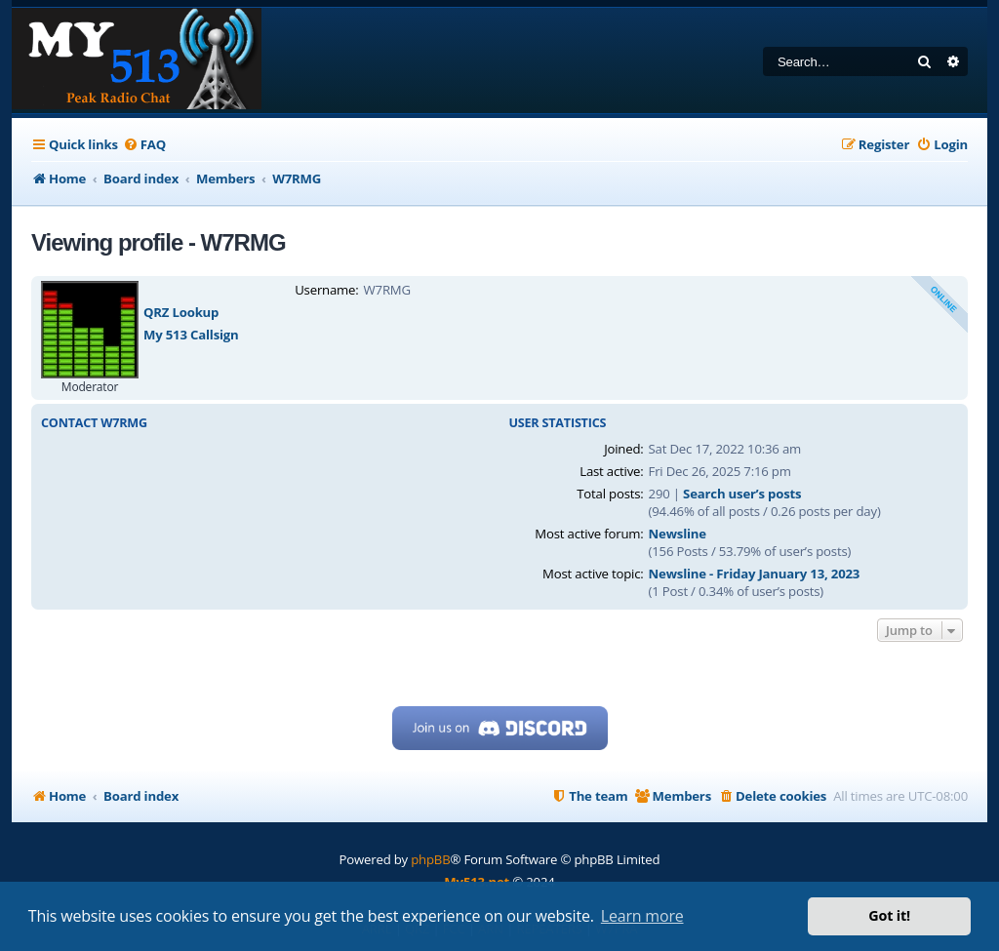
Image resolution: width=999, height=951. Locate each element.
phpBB (430, 859)
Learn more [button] (642, 916)
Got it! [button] (889, 915)
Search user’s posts (742, 493)
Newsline (677, 533)
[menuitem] (144, 145)
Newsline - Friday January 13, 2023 (754, 573)
